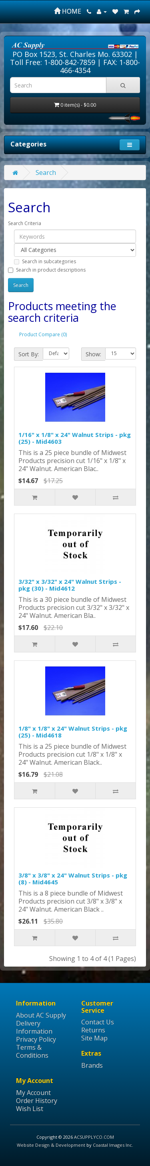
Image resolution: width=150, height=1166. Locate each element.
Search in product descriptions (47, 269)
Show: (93, 354)
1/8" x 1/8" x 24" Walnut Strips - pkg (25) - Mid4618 (72, 731)
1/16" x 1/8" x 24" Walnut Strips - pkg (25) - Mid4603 (74, 438)
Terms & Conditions (32, 1051)
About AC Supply (41, 1015)
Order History (36, 1100)
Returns (93, 1030)
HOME (67, 11)
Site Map (94, 1038)
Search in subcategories (45, 261)
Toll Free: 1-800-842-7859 (52, 62)
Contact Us (97, 1022)
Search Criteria (24, 223)
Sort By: (28, 354)
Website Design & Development (51, 1145)
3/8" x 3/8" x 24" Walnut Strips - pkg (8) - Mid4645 (72, 878)
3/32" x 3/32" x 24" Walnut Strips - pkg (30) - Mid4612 (69, 584)
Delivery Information (34, 1027)
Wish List (29, 1108)
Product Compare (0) (43, 334)
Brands (92, 1065)
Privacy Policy (36, 1039)
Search (46, 172)
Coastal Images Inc (112, 1145)
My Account (33, 1092)
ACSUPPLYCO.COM (94, 1137)
